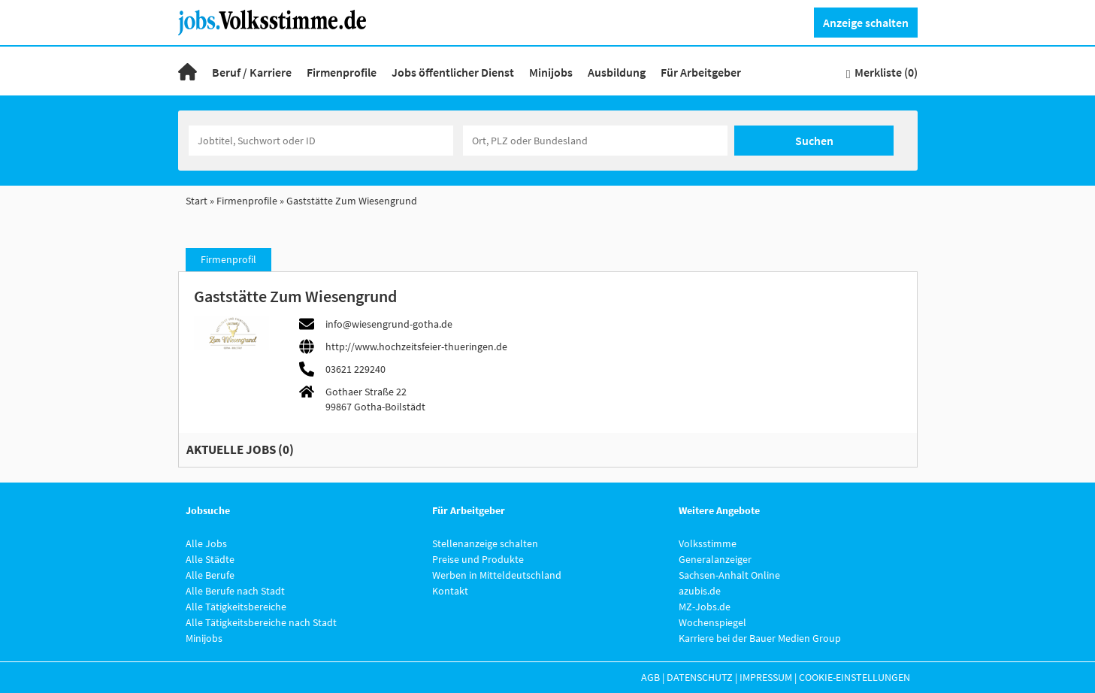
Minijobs (551, 72)
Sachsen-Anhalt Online (729, 575)
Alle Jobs (206, 543)
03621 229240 (355, 369)
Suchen (814, 140)
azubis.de (700, 591)
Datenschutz (700, 677)
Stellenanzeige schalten (485, 543)
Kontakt (450, 591)
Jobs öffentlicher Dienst (453, 72)
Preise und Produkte (478, 559)
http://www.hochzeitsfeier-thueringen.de (416, 346)
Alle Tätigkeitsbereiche (236, 606)
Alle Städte (210, 559)
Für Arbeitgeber (701, 72)
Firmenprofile (342, 72)
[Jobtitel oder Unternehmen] (321, 141)
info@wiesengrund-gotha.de (388, 324)
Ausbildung (617, 72)
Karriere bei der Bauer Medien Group (760, 638)
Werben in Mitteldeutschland (496, 575)
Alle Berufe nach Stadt (235, 591)
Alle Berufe (210, 575)
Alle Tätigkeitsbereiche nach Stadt (261, 622)
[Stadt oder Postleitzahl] (595, 141)
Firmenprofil (228, 259)
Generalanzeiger (715, 559)
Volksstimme (708, 543)
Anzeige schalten (866, 22)
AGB (650, 677)
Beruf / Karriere (252, 72)
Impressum (766, 677)
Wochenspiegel (712, 622)
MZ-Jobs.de (705, 606)
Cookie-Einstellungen (854, 677)
